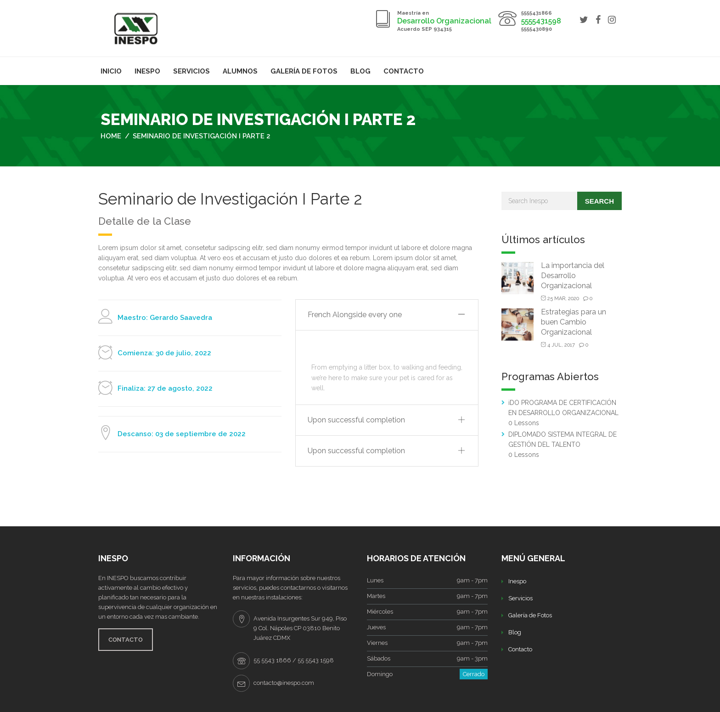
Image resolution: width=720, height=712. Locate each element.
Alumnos (240, 71)
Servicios (191, 71)
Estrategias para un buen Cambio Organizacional (573, 322)
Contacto (403, 71)
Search (599, 201)
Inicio (111, 71)
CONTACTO (125, 639)
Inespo (147, 71)
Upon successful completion (356, 420)
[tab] (387, 315)
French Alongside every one (355, 314)
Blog (360, 71)
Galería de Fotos (304, 71)
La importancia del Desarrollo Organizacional (572, 275)
